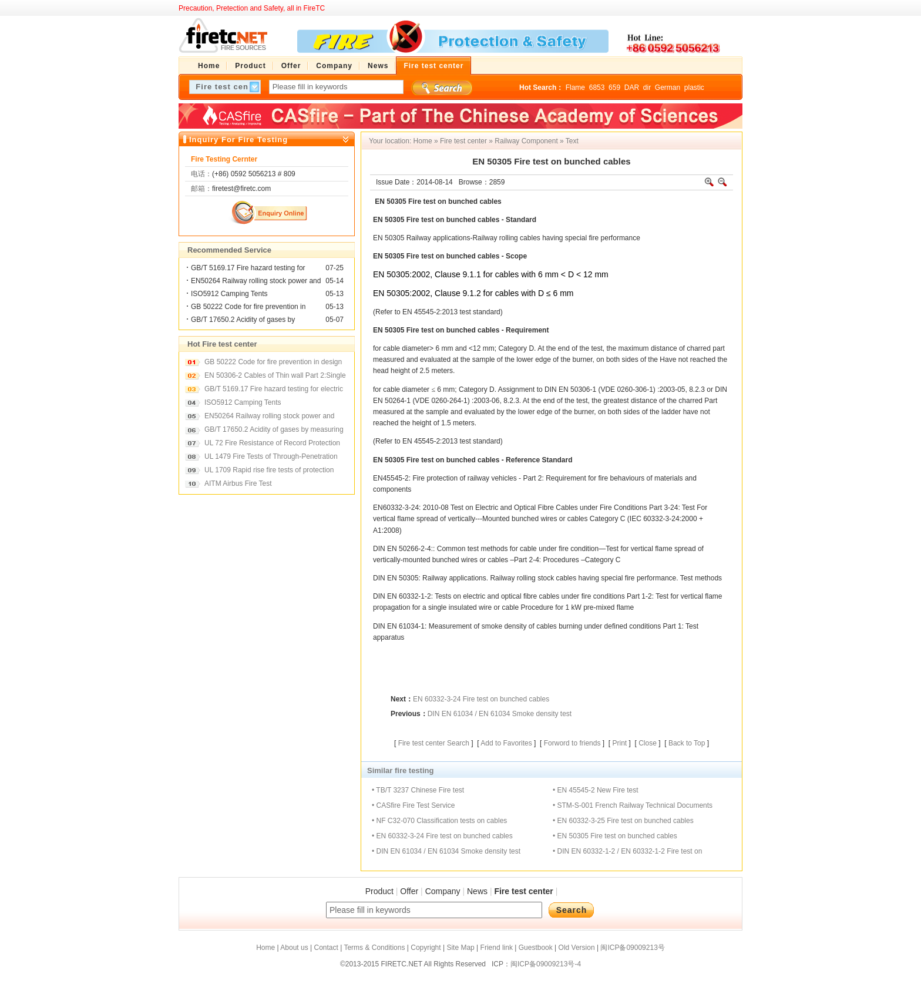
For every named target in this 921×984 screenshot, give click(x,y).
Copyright (426, 947)
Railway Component (526, 141)
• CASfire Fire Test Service (413, 805)
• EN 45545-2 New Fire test (595, 790)
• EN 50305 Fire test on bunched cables (615, 836)
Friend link (496, 947)
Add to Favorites (506, 743)
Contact (326, 947)
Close (647, 743)
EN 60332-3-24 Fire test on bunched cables (481, 699)
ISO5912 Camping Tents (229, 294)
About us (294, 947)
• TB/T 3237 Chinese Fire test (418, 790)
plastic (694, 87)
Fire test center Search (433, 743)
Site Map (460, 947)
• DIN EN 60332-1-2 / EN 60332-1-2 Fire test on (627, 851)
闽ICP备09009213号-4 (545, 964)
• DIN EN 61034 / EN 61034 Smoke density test (446, 851)
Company (442, 891)
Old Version (577, 947)
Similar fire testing (400, 770)
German (667, 87)
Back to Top (686, 743)
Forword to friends (572, 743)
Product (379, 891)
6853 (597, 87)
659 (614, 87)
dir (647, 87)
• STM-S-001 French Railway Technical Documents (632, 805)
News (477, 891)
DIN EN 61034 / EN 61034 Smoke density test (500, 714)
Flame (575, 87)
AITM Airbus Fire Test (237, 483)
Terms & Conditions (374, 947)
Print (619, 743)
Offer (409, 891)
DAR (631, 87)
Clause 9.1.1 (458, 274)
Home (423, 141)
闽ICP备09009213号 (632, 947)
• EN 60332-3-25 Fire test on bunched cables (623, 821)
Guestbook (536, 947)
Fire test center (463, 141)
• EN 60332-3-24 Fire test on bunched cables (442, 836)
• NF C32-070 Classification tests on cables (439, 821)
